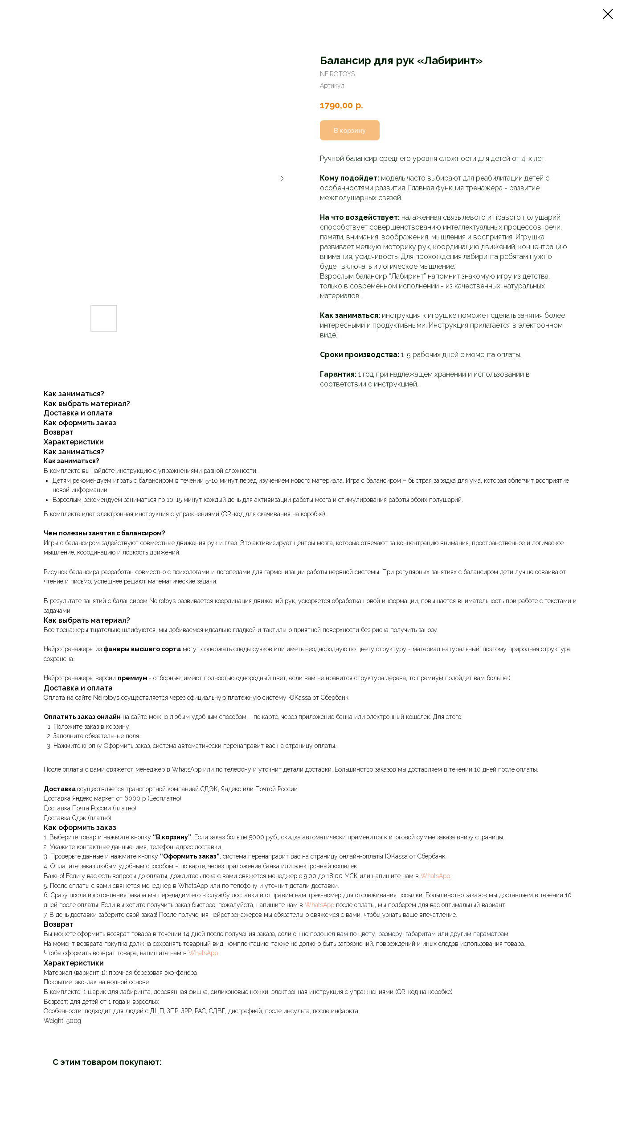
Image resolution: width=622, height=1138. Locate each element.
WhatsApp (435, 875)
